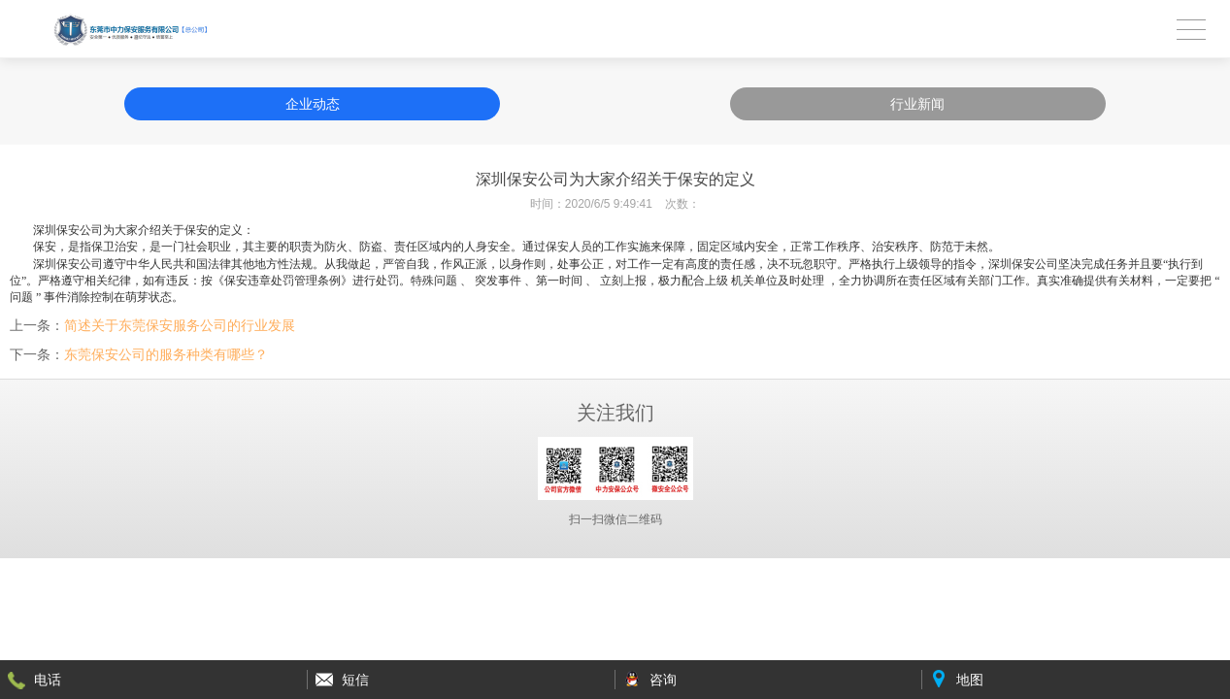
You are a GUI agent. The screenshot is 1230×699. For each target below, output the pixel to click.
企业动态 (312, 104)
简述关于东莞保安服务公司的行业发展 (179, 325)
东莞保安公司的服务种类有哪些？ (166, 354)
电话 (47, 679)
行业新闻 (917, 104)
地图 (969, 679)
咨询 (663, 679)
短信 (355, 679)
